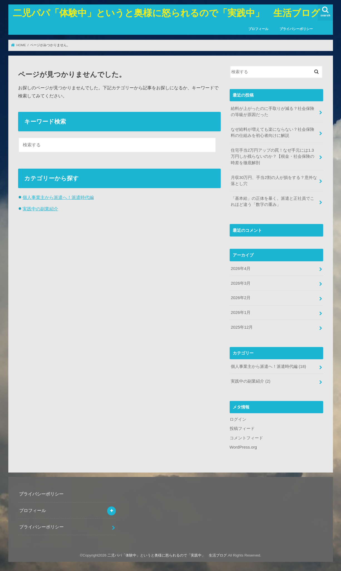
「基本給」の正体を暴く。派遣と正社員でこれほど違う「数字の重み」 (272, 201)
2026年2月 (241, 298)
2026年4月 (241, 268)
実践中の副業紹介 (40, 208)
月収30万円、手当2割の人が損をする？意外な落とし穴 (274, 180)
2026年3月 (241, 283)
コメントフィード (246, 438)
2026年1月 (241, 312)
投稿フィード (242, 428)
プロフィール (258, 29)
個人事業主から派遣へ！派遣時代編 (58, 197)
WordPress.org (243, 447)
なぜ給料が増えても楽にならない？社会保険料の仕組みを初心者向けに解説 (272, 132)
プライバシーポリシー (296, 29)
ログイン (238, 419)
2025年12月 (242, 327)
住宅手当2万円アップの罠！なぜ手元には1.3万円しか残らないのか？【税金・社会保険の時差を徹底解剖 (272, 156)
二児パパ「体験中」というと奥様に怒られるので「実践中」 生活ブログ (166, 12)
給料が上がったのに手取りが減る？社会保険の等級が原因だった (272, 111)
